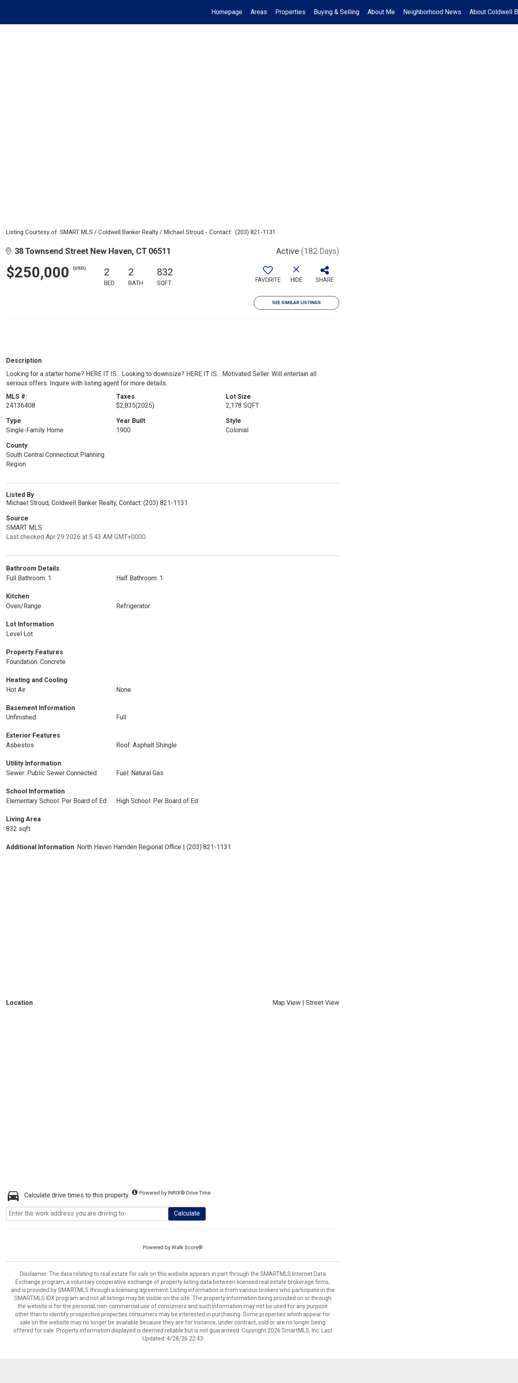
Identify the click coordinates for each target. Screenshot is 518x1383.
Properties (290, 12)
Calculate (187, 1213)
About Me (381, 12)
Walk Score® (187, 1247)
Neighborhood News (432, 12)
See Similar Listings (296, 302)
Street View (322, 1003)
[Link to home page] (10, 12)
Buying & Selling (336, 12)
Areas (259, 12)
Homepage (226, 12)
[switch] (268, 277)
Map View (286, 1003)
